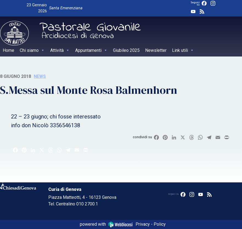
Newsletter (156, 50)
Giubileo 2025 (126, 50)
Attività (60, 50)
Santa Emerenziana (66, 8)
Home (8, 50)
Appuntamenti (91, 50)
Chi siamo (32, 50)
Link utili (183, 50)
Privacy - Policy (151, 224)
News (40, 76)
